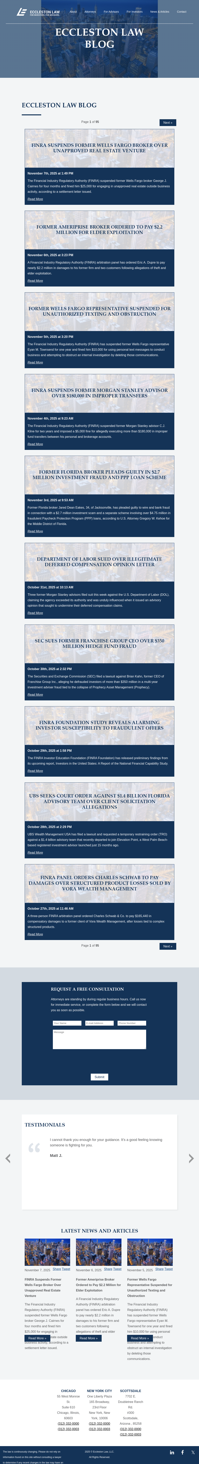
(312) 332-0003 (68, 1429)
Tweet (66, 1269)
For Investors (135, 11)
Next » (167, 122)
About (73, 11)
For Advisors (111, 11)
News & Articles (159, 11)
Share (57, 1269)
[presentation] (82, 1060)
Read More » (37, 1338)
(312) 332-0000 (68, 1423)
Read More (35, 199)
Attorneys (90, 11)
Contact (181, 11)
